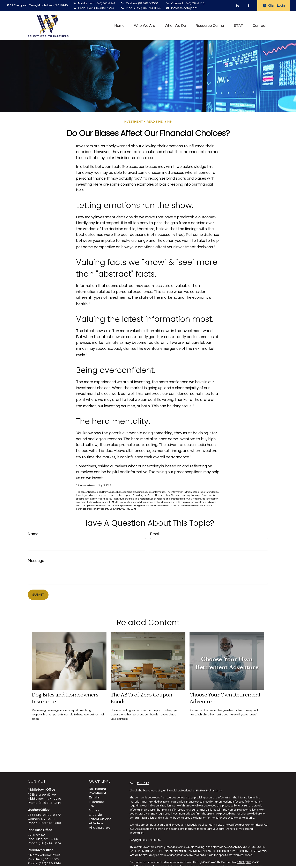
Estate (94, 797)
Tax (92, 806)
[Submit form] (38, 595)
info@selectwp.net (182, 8)
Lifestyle (95, 814)
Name (33, 534)
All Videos (96, 823)
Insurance (96, 801)
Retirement (97, 788)
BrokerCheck (214, 790)
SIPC (248, 862)
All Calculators (100, 827)
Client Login (274, 5)
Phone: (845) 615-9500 (44, 823)
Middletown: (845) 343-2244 (94, 3)
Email (155, 534)
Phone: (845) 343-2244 (44, 802)
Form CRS (143, 783)
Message (36, 561)
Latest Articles (100, 819)
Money (94, 810)
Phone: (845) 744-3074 (44, 843)
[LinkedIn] (237, 5)
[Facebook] (248, 5)
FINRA (241, 862)
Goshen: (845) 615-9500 (139, 3)
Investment (97, 793)
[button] (119, 25)
